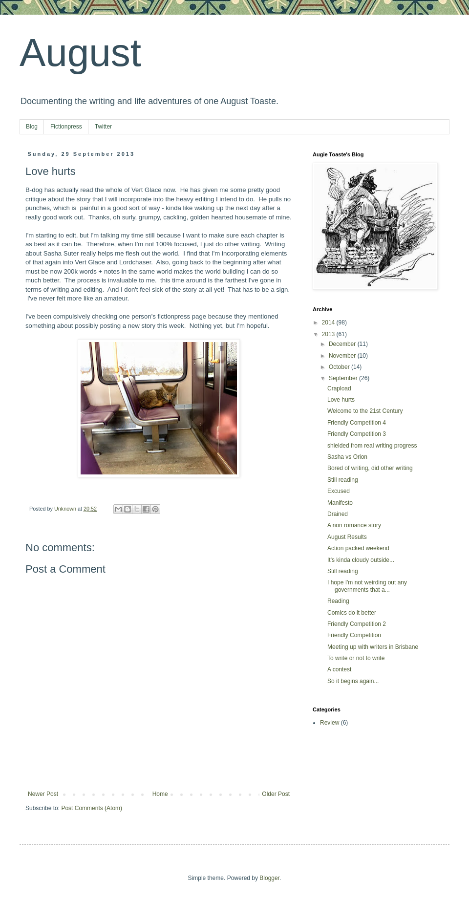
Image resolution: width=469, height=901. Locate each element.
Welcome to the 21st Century (365, 411)
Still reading (342, 479)
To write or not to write (355, 658)
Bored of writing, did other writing (370, 468)
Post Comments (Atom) (91, 808)
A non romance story (354, 525)
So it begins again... (353, 681)
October (340, 367)
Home (160, 794)
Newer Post (43, 794)
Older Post (276, 794)
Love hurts (341, 399)
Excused (338, 491)
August (80, 52)
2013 (329, 334)
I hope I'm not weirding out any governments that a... (367, 586)
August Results (347, 537)
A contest (339, 669)
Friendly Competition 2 (356, 624)
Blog (32, 126)
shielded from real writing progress (372, 445)
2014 (329, 322)
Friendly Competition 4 (356, 422)
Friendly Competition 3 (356, 433)
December (343, 344)
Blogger (269, 878)
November (343, 355)
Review (329, 722)
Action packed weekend (358, 548)
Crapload (339, 388)
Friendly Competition (354, 635)
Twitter (103, 126)
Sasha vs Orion (347, 456)
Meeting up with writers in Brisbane (372, 647)
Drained (337, 514)
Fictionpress (66, 126)
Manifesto (340, 502)
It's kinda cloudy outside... (360, 560)
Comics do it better (351, 612)
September (344, 378)
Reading (338, 601)
